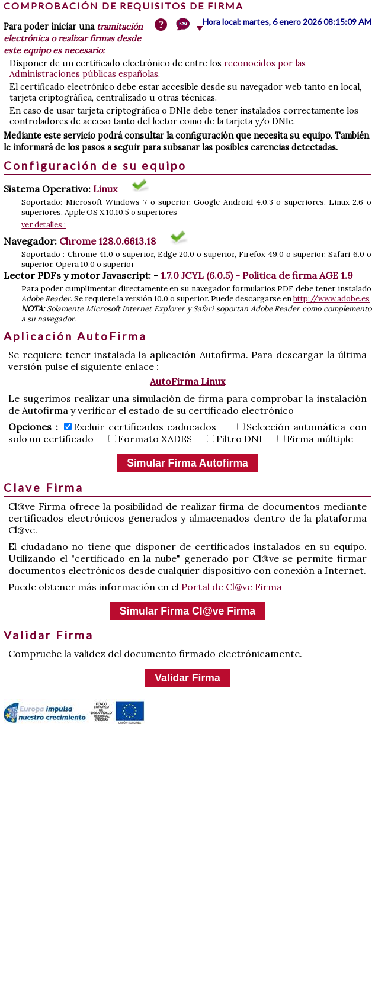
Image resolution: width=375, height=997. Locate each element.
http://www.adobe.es (331, 299)
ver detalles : (43, 225)
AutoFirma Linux (187, 381)
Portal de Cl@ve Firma (231, 587)
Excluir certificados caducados (140, 427)
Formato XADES (150, 439)
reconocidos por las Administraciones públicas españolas (157, 68)
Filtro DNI (234, 439)
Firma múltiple (315, 439)
